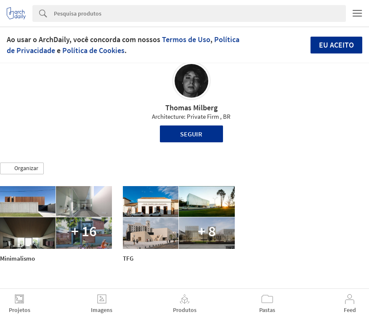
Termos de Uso (186, 39)
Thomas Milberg (191, 107)
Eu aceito (336, 45)
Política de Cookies (93, 50)
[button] (22, 168)
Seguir (191, 134)
